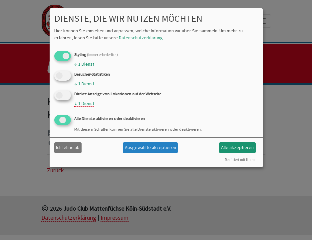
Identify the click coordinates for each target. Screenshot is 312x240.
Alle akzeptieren (237, 147)
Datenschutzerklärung (141, 38)
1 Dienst (84, 64)
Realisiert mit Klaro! (240, 159)
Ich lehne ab (68, 147)
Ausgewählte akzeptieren (150, 147)
